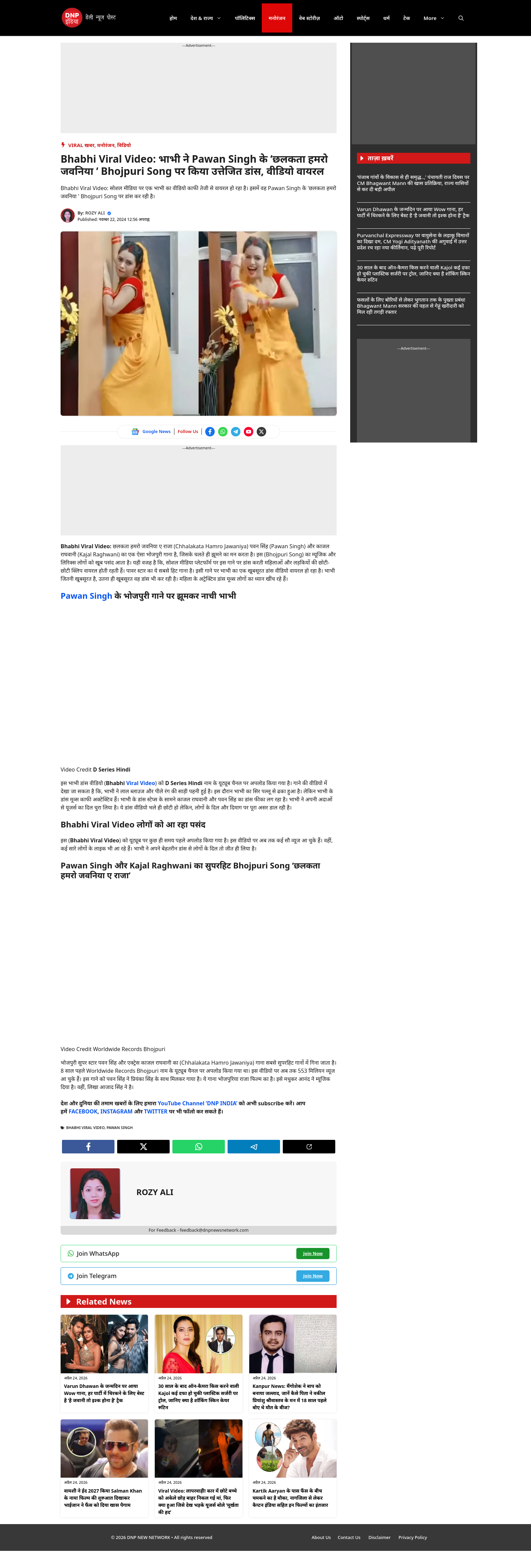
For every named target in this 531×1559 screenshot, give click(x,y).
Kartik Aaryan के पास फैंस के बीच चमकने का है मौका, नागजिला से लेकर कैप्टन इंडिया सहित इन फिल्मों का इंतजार (290, 1498)
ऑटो (338, 18)
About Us (321, 1537)
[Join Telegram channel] (235, 431)
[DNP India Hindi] (89, 18)
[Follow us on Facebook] (210, 431)
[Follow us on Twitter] (261, 431)
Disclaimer (380, 1537)
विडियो (124, 145)
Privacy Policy (413, 1537)
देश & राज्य (209, 18)
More (438, 18)
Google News (157, 431)
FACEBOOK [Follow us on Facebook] (83, 1111)
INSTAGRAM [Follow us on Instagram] (116, 1111)
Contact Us (350, 1537)
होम (173, 18)
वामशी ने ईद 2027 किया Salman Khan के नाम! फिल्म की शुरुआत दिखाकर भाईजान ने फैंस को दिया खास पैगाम (103, 1498)
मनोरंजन (277, 18)
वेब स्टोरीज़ (309, 18)
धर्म (386, 18)
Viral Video (140, 783)
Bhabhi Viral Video (85, 1127)
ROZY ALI (95, 213)
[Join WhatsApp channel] (223, 431)
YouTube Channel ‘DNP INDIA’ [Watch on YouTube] (197, 1103)
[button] (461, 18)
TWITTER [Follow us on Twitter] (155, 1111)
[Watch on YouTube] (248, 431)
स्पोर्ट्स (363, 18)
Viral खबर (81, 145)
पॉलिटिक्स (245, 18)
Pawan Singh (86, 595)
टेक (406, 18)
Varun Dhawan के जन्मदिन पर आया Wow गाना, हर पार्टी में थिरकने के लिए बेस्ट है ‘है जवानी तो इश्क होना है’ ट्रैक (104, 1393)
